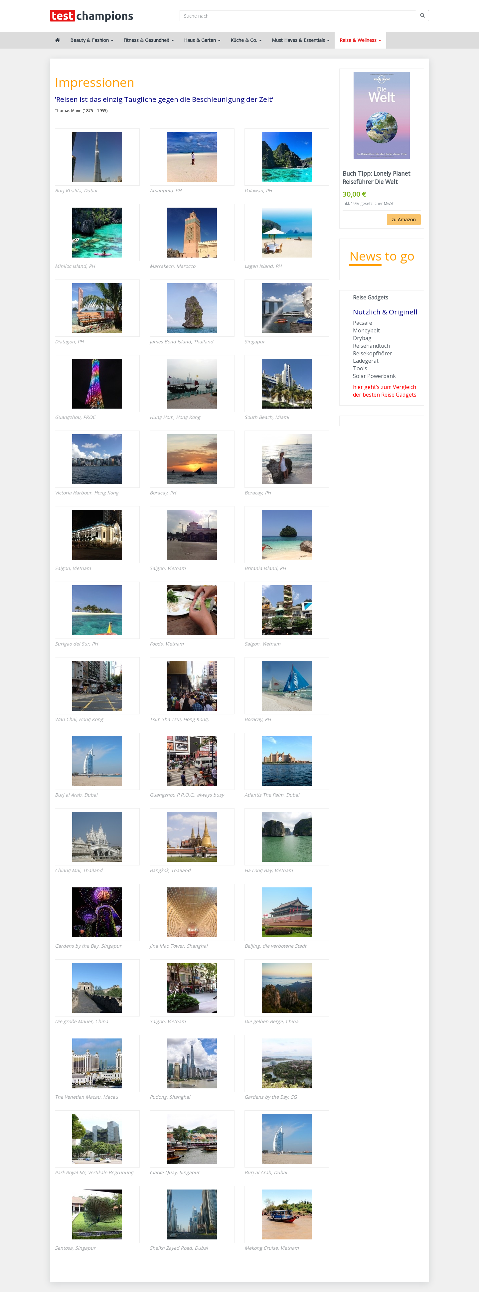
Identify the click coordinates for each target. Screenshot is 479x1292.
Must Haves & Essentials (301, 40)
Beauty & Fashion (91, 40)
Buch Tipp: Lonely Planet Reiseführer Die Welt (376, 177)
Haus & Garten (202, 40)
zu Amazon (404, 219)
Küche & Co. (246, 40)
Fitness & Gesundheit (148, 40)
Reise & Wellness (360, 40)
